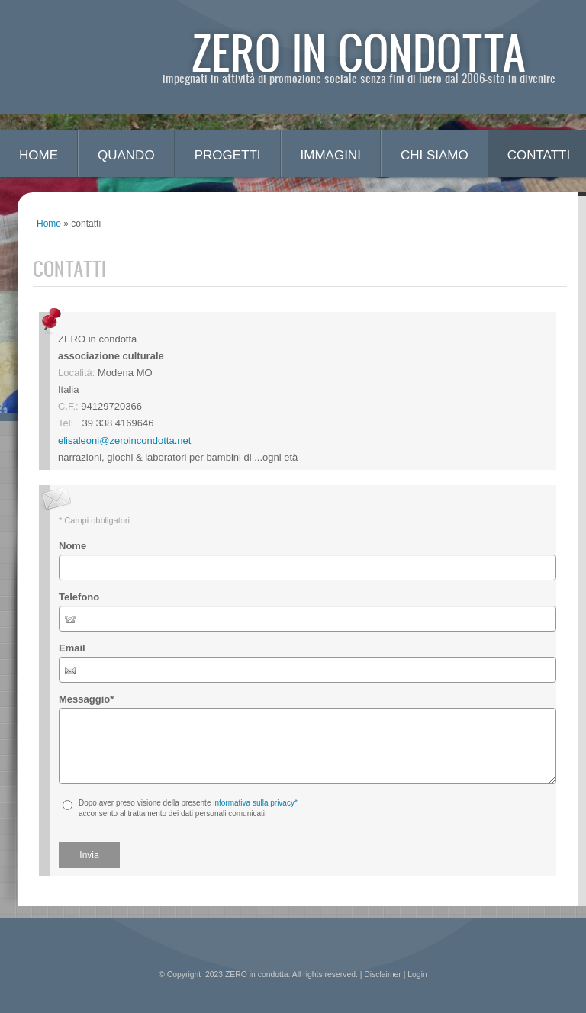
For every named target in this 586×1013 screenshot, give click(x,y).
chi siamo (434, 155)
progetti (228, 155)
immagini (331, 155)
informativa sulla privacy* (255, 803)
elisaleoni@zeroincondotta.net (124, 440)
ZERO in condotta (359, 51)
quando (126, 155)
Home (38, 155)
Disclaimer (382, 974)
